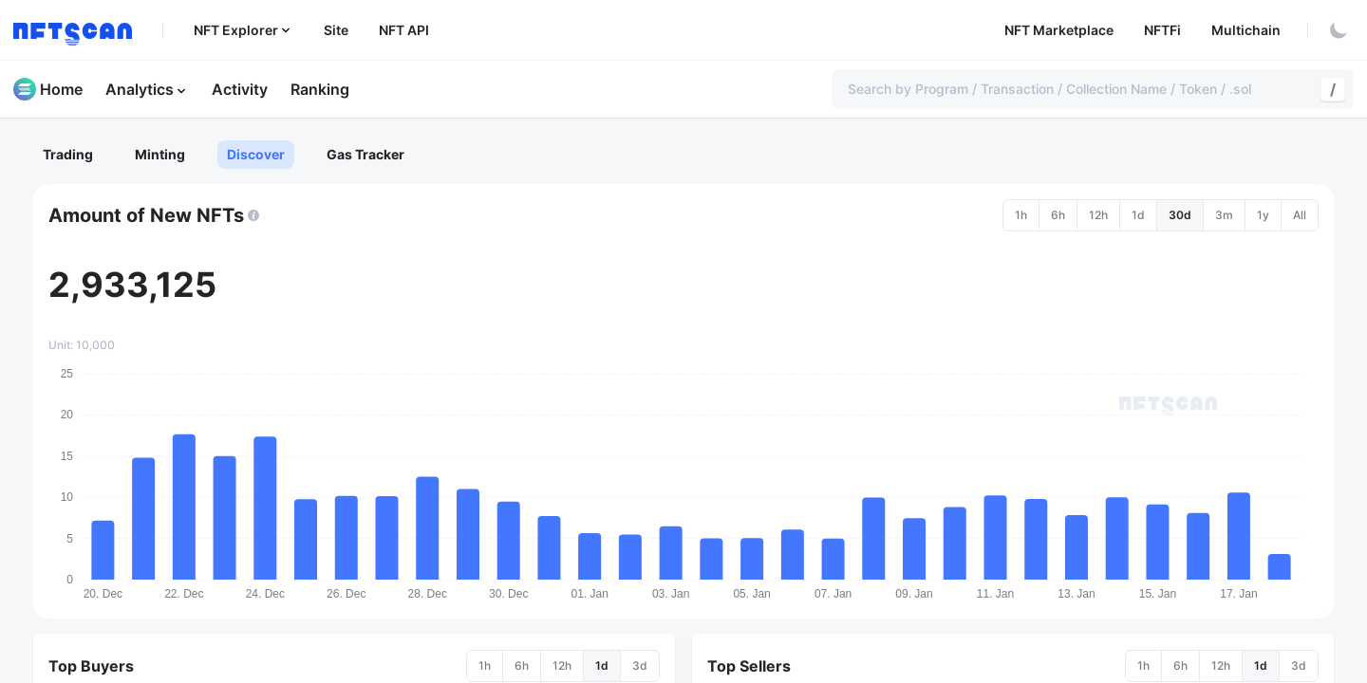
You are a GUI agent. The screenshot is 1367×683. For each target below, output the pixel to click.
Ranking (319, 89)
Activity (240, 89)
